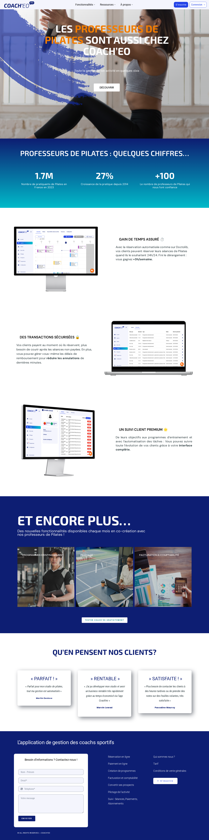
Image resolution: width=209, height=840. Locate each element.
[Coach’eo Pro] (19, 2)
